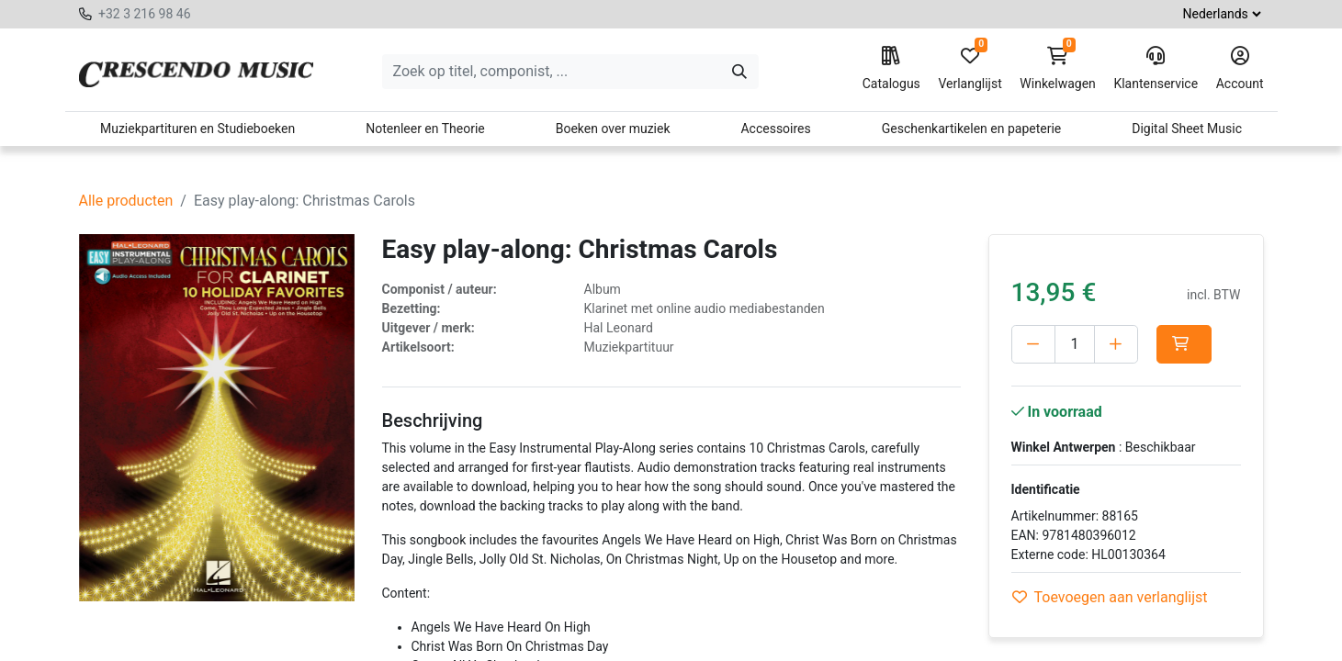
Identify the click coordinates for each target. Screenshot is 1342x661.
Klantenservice (1155, 69)
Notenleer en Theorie (425, 128)
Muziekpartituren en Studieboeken (197, 128)
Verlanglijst (969, 69)
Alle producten (126, 200)
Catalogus (891, 69)
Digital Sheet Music (1187, 128)
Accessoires (775, 128)
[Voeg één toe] (1116, 344)
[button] (1184, 344)
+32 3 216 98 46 (144, 13)
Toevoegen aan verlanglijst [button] (1110, 597)
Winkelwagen (1058, 69)
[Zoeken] (739, 71)
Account (1240, 69)
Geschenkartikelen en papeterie (972, 128)
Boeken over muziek (613, 128)
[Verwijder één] (1033, 344)
